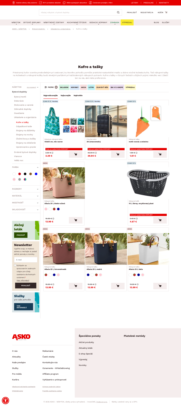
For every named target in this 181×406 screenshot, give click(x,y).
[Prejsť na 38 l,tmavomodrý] (106, 121)
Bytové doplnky (19, 92)
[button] (5, 401)
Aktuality (16, 357)
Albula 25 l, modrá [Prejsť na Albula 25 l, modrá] (95, 259)
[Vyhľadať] (119, 12)
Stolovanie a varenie (23, 105)
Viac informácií (23, 280)
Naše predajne (19, 362)
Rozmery (17, 189)
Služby (165, 22)
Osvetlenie (19, 113)
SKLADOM (64, 87)
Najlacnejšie (66, 95)
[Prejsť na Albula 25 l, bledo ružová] (64, 179)
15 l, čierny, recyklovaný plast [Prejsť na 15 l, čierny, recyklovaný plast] (142, 197)
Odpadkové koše (24, 126)
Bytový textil (20, 97)
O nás (14, 351)
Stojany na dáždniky (25, 130)
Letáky (134, 3)
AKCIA (83, 87)
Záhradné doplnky (22, 109)
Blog (156, 22)
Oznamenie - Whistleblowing (56, 368)
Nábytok (16, 87)
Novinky (82, 365)
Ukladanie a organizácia (25, 117)
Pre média (17, 374)
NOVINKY (75, 87)
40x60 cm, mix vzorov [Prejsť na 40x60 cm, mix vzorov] (54, 139)
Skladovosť (18, 209)
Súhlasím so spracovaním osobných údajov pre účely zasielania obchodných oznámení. (26, 271)
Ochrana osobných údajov (51, 387)
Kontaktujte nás (49, 362)
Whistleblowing (17, 391)
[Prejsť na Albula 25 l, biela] (148, 241)
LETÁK (91, 87)
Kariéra (15, 379)
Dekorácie (19, 101)
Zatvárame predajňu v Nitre (102, 3)
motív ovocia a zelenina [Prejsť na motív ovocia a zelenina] (139, 139)
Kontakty (164, 3)
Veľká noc (18, 160)
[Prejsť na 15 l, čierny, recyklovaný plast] (148, 179)
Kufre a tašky (22, 122)
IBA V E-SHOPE (117, 87)
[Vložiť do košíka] (75, 151)
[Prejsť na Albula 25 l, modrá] (106, 241)
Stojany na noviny (24, 134)
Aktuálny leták (85, 348)
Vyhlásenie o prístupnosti (54, 379)
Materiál (17, 196)
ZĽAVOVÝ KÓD (102, 87)
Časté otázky (48, 357)
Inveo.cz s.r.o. (101, 402)
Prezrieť (21, 235)
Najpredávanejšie (50, 95)
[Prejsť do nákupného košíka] (162, 12)
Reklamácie (47, 351)
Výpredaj (83, 359)
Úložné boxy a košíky (26, 139)
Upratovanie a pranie (26, 147)
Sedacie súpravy (98, 22)
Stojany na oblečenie (26, 143)
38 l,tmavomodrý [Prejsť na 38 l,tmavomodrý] (95, 139)
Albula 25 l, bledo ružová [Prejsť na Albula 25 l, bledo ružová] (55, 197)
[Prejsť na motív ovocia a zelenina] (148, 121)
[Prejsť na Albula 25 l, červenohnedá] (64, 241)
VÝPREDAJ (130, 87)
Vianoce (18, 156)
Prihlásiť (132, 12)
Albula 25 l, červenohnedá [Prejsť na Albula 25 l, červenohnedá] (56, 259)
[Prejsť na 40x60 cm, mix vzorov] (64, 121)
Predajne (149, 3)
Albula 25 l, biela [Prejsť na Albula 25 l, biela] (137, 259)
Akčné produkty (86, 342)
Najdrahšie (78, 95)
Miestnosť (17, 202)
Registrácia (147, 12)
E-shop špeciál (86, 354)
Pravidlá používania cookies (52, 391)
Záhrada (114, 22)
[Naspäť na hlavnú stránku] (23, 12)
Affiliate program (50, 374)
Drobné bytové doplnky (25, 152)
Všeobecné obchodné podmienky (23, 387)
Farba (15, 167)
